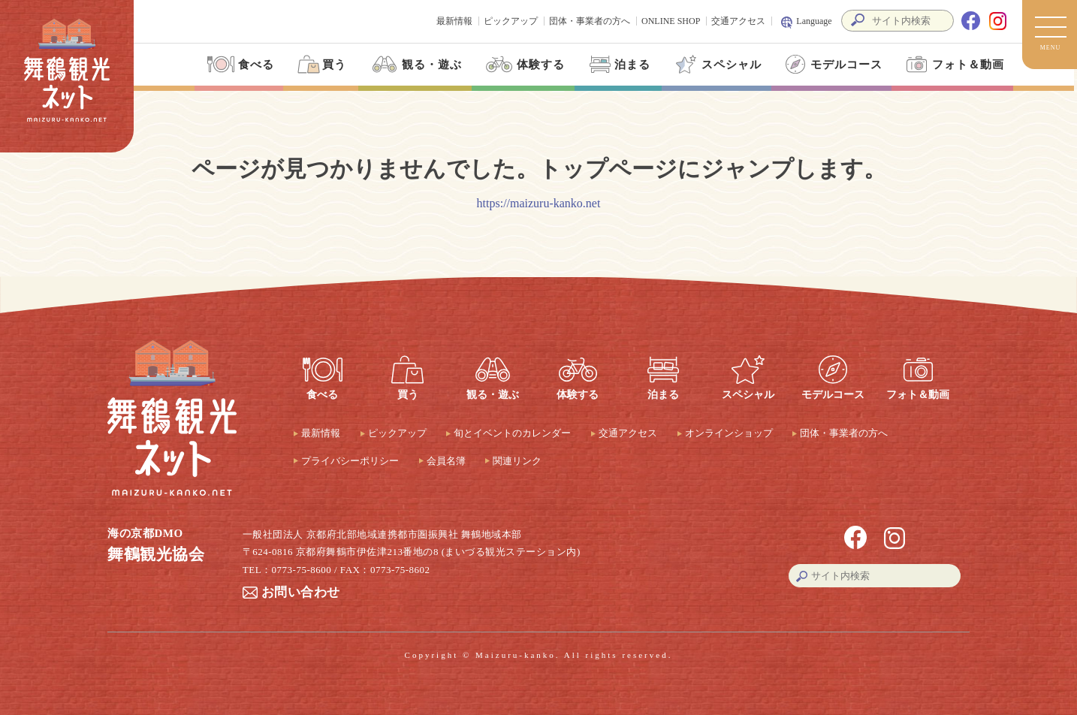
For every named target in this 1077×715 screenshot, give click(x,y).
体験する (523, 64)
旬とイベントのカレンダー (512, 433)
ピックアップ (511, 21)
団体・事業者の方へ (589, 21)
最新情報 (454, 21)
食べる (238, 64)
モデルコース (831, 64)
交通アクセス (738, 21)
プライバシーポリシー (350, 460)
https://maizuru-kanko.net (539, 203)
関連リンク (517, 460)
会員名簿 (446, 460)
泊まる (618, 64)
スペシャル (716, 64)
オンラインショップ (729, 433)
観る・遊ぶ (415, 64)
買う (320, 64)
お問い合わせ (300, 592)
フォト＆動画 (953, 64)
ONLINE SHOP (670, 21)
